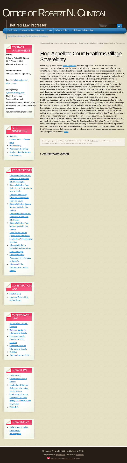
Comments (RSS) (69, 458)
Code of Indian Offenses (20, 139)
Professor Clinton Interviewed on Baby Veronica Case (60, 43)
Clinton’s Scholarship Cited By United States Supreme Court (19, 197)
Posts (12, 142)
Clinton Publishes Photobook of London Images (19, 267)
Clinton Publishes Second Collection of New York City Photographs (20, 178)
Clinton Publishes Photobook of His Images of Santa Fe (20, 257)
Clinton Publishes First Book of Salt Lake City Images (19, 226)
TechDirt (13, 352)
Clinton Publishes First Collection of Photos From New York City (21, 188)
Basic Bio (13, 136)
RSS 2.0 (57, 143)
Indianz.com (15, 375)
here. (66, 131)
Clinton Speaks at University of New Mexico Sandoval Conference (101, 43)
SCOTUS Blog (15, 294)
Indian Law (94, 141)
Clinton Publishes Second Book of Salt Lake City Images (20, 207)
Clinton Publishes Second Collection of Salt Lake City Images (20, 216)
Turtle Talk (14, 407)
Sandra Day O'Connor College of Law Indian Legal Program (19, 388)
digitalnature (60, 454)
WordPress (80, 454)
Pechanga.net (15, 433)
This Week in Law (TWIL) (20, 355)
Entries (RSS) (55, 458)
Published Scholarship (19, 149)
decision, (70, 65)
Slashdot (13, 342)
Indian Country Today (19, 427)
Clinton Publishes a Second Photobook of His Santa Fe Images (20, 248)
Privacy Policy (15, 145)
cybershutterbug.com (15, 92)
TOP (78, 458)
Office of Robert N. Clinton (53, 13)
